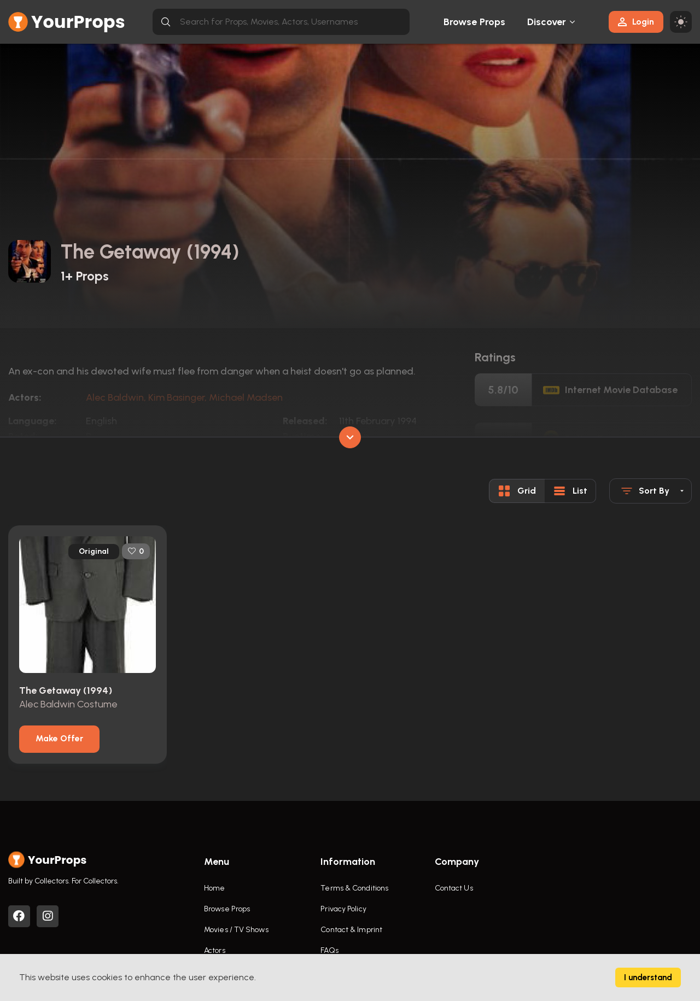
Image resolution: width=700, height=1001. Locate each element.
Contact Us (454, 888)
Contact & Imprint (351, 929)
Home (214, 888)
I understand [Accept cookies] (648, 977)
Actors (214, 950)
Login (636, 21)
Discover (547, 22)
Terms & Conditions (354, 888)
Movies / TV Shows (236, 929)
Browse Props (474, 22)
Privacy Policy (343, 909)
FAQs (329, 950)
